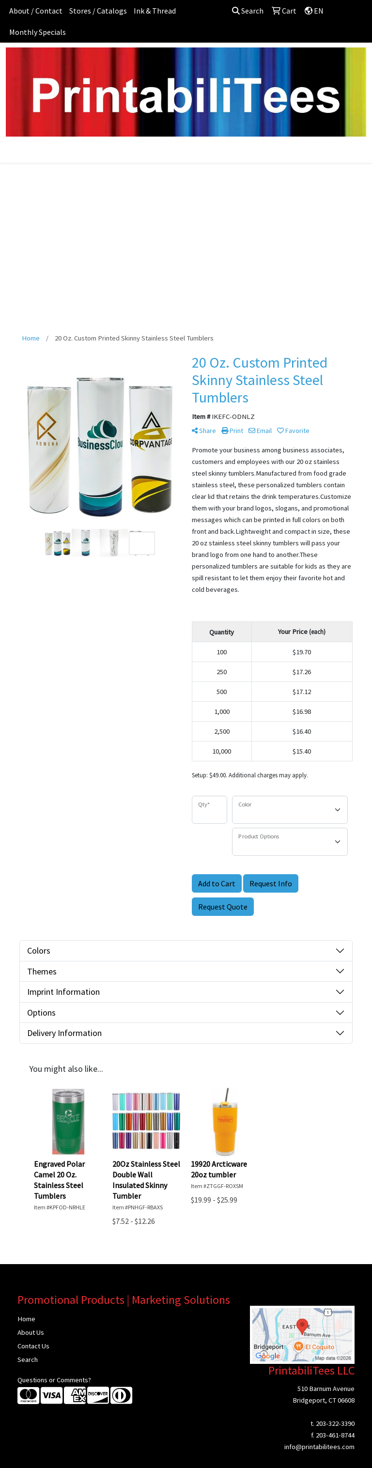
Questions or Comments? (54, 1379)
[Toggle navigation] (15, 152)
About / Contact (35, 10)
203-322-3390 (335, 1423)
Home (26, 1318)
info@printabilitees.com (319, 1446)
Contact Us (33, 1346)
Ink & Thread (155, 10)
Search (248, 10)
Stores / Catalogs (98, 10)
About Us (30, 1332)
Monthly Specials (37, 32)
